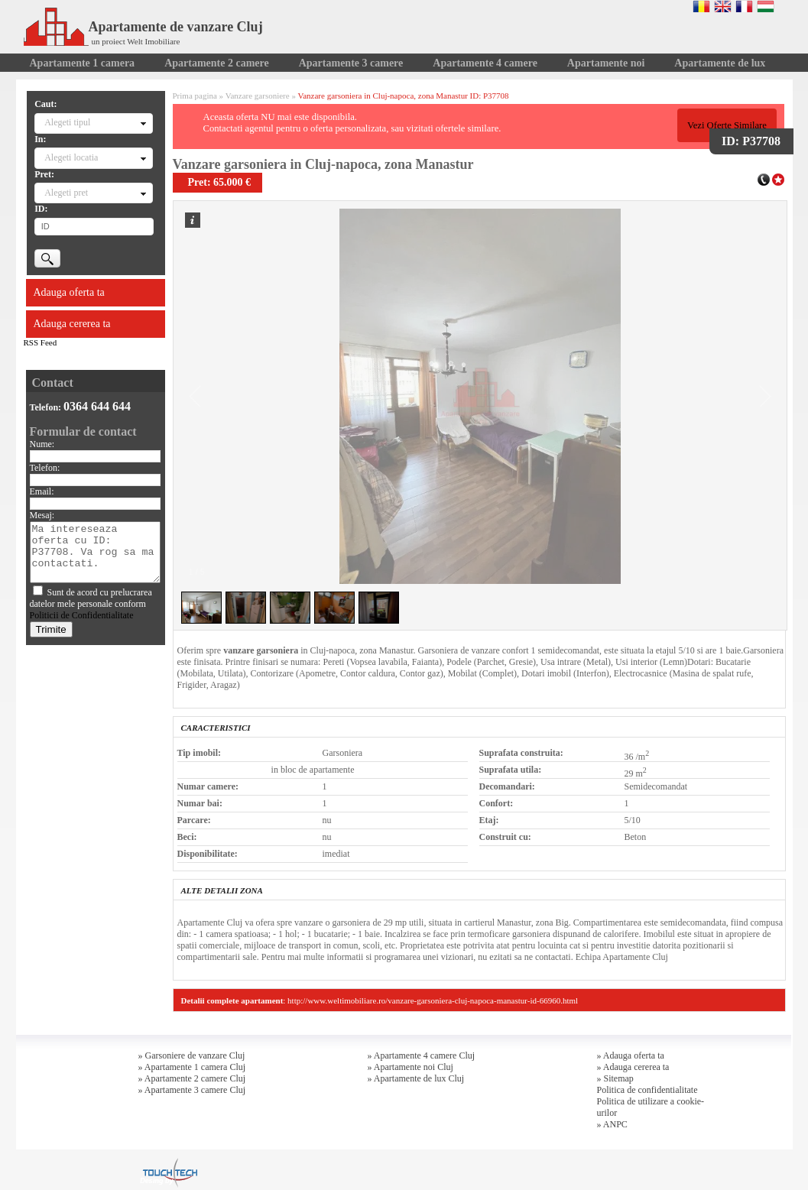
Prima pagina (195, 95)
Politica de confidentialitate (647, 1090)
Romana (701, 6)
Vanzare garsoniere (258, 95)
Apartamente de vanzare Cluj (143, 26)
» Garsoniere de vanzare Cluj (191, 1055)
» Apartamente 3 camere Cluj (192, 1090)
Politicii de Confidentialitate (82, 615)
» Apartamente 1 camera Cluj (192, 1067)
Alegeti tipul (67, 122)
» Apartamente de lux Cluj (416, 1078)
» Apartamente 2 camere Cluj (192, 1078)
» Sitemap (615, 1078)
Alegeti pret (66, 192)
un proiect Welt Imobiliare (136, 41)
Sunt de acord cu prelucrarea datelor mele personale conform (91, 604)
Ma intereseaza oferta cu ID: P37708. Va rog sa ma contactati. (95, 552)
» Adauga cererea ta (633, 1067)
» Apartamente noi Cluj (410, 1067)
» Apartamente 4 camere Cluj (421, 1055)
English (723, 6)
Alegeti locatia (71, 157)
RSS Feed (40, 342)
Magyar (765, 6)
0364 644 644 (97, 406)
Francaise (744, 6)
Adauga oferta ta (69, 292)
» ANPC (612, 1124)
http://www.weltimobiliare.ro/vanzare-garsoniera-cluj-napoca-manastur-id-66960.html (432, 1000)
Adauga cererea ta (72, 323)
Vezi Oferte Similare (727, 125)
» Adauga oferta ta (630, 1055)
